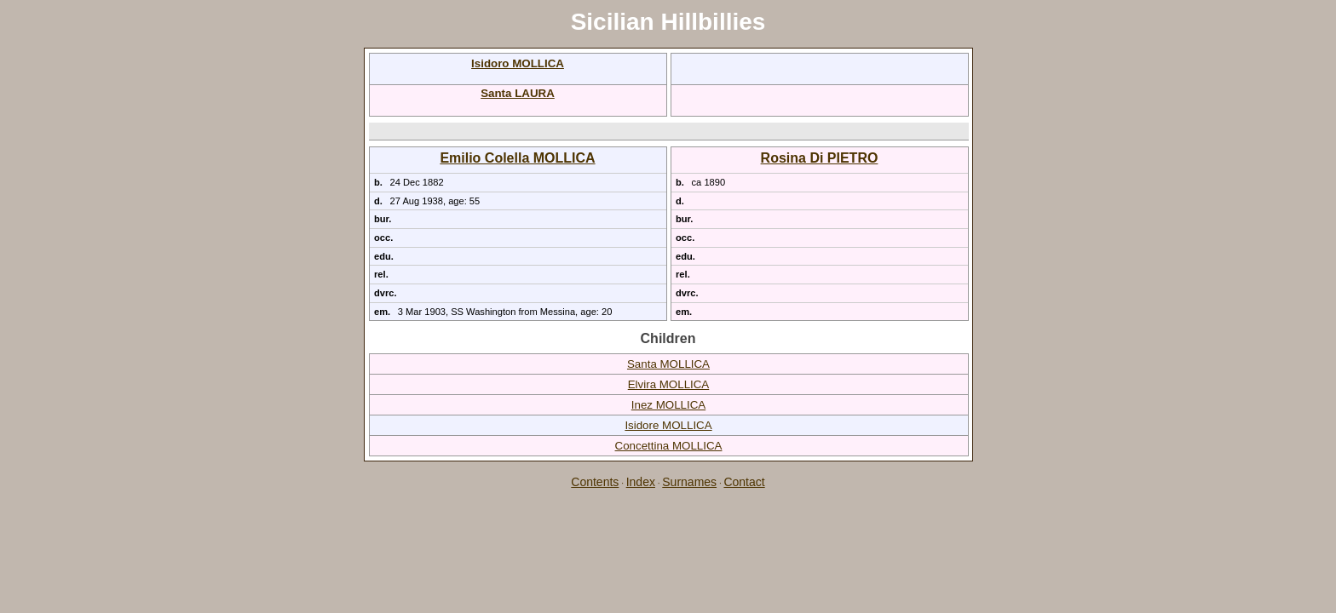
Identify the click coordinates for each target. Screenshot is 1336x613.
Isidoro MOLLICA (517, 63)
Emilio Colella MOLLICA (517, 158)
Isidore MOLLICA (668, 425)
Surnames (689, 482)
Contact (743, 482)
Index (640, 482)
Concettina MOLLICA (669, 445)
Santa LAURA (518, 93)
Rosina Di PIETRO (819, 158)
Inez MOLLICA (668, 404)
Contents (595, 482)
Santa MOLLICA (668, 364)
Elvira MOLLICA (669, 384)
